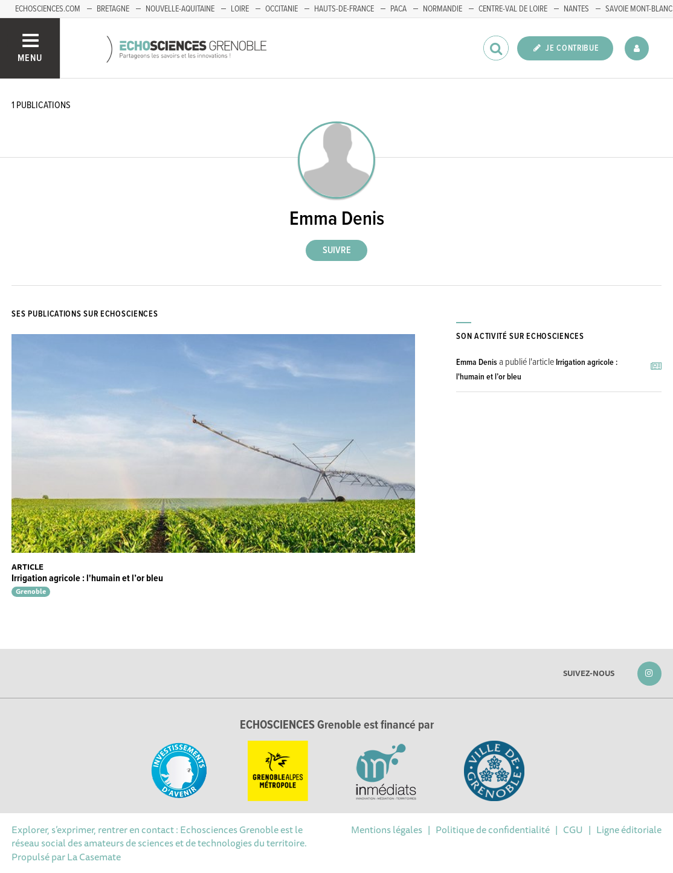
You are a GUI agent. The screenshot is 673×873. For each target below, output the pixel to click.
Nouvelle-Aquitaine (180, 9)
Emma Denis (476, 362)
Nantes (576, 9)
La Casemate (94, 857)
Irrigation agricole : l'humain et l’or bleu (87, 578)
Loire (240, 9)
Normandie (442, 9)
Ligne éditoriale (629, 829)
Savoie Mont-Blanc (638, 9)
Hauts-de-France (344, 9)
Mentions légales (386, 829)
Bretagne (113, 9)
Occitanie (281, 9)
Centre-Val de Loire (512, 9)
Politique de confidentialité (493, 829)
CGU (573, 829)
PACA (398, 9)
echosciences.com (47, 9)
